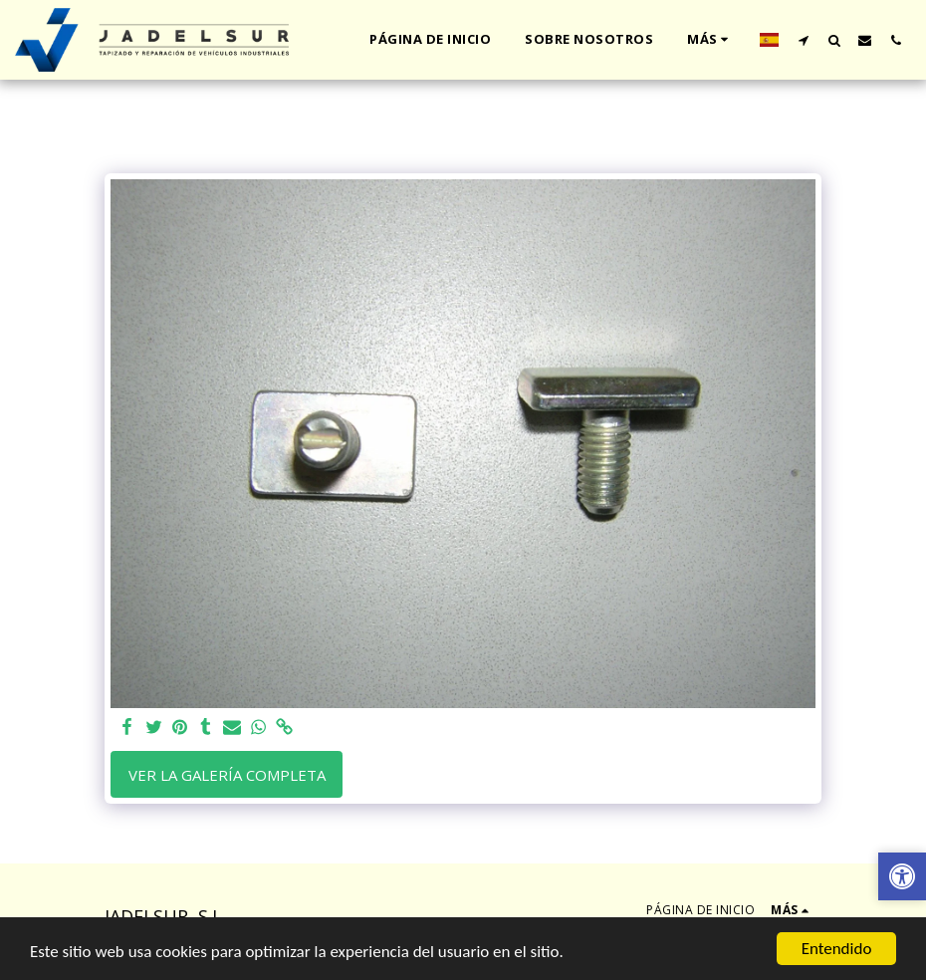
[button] (803, 40)
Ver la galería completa (227, 775)
